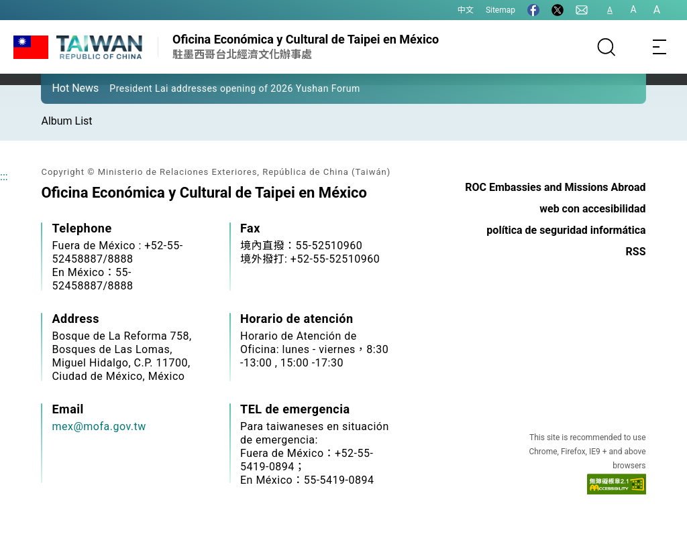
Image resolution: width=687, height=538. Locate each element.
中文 (466, 10)
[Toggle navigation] (660, 47)
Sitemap (500, 10)
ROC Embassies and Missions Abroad (555, 187)
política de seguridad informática (565, 230)
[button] (61, 87)
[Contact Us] (582, 10)
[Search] (606, 47)
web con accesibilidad (592, 208)
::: (4, 176)
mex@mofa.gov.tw (99, 426)
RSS (636, 251)
